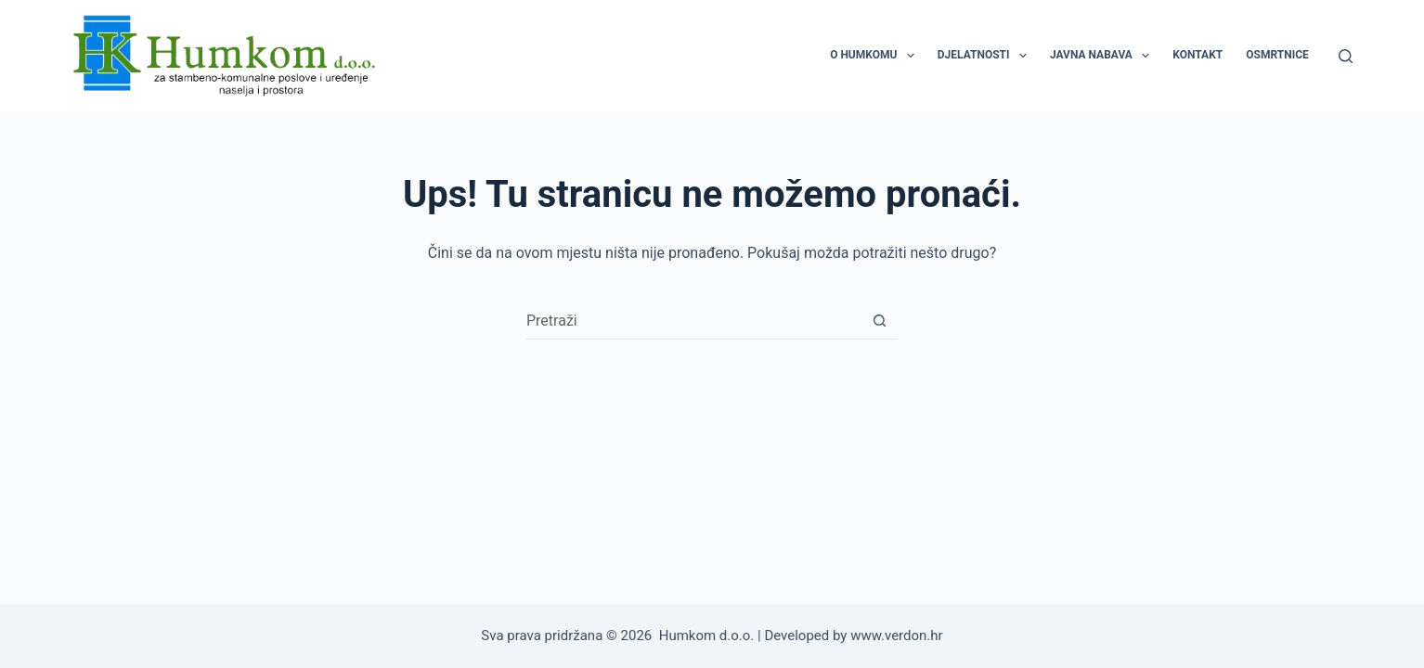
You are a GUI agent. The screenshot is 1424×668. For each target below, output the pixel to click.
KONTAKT (1197, 54)
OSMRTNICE (1277, 54)
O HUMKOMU (876, 56)
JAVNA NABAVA (1103, 56)
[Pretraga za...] (693, 321)
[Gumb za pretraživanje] (879, 321)
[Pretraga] (1346, 56)
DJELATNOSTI (986, 56)
